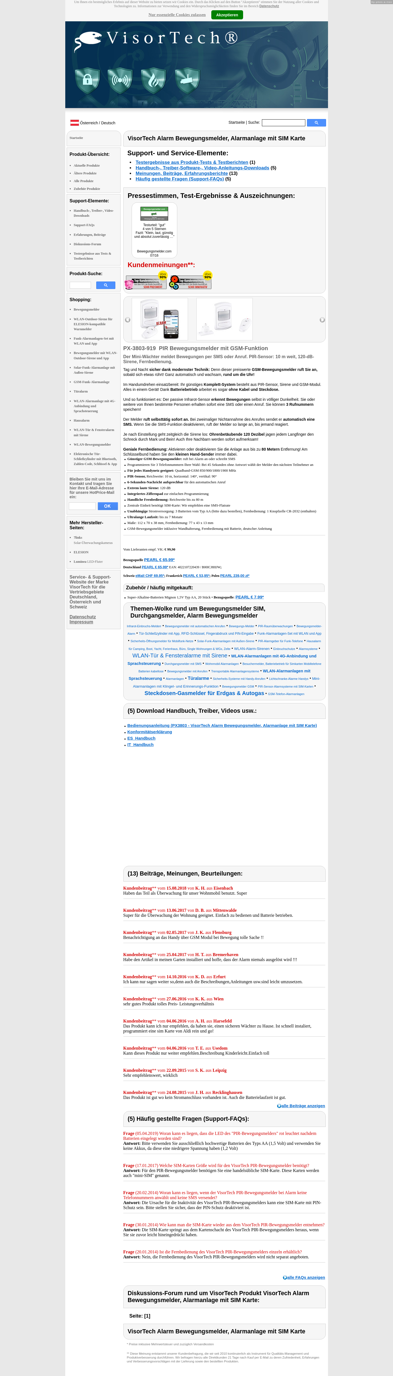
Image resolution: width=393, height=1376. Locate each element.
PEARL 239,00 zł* (234, 576)
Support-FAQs (84, 225)
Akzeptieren (227, 14)
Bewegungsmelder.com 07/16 (154, 253)
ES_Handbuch (141, 738)
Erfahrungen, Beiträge (90, 235)
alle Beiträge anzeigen (303, 1105)
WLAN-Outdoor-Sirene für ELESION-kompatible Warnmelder (93, 324)
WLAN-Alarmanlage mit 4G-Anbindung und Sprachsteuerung (95, 406)
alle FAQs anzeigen (306, 1277)
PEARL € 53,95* (196, 576)
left (127, 319)
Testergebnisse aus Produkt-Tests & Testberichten (192, 162)
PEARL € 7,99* (250, 597)
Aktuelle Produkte (87, 165)
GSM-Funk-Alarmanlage (92, 382)
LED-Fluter (88, 562)
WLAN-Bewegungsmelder (92, 444)
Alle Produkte (83, 181)
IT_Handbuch (140, 744)
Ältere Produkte (85, 173)
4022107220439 (188, 567)
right (322, 319)
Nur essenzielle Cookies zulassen (177, 14)
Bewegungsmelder (87, 309)
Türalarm (81, 391)
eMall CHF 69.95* (150, 576)
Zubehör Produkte (87, 189)
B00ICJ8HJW (211, 567)
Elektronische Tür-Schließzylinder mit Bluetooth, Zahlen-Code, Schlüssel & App (95, 459)
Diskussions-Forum (87, 244)
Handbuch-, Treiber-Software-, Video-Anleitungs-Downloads (202, 168)
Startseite (236, 122)
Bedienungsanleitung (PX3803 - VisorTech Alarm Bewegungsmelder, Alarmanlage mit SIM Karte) (222, 725)
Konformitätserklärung (149, 731)
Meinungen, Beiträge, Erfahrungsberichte (182, 173)
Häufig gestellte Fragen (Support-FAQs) (180, 179)
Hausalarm (82, 420)
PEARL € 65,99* (159, 559)
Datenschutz (269, 6)
